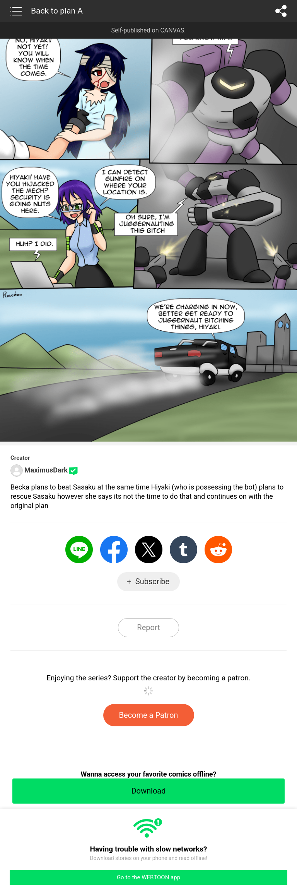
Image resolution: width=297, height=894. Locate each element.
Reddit (218, 549)
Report (148, 627)
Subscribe (152, 581)
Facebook (114, 549)
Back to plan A (57, 10)
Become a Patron (148, 715)
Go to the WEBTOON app (148, 877)
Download (148, 790)
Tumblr (183, 549)
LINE (79, 549)
